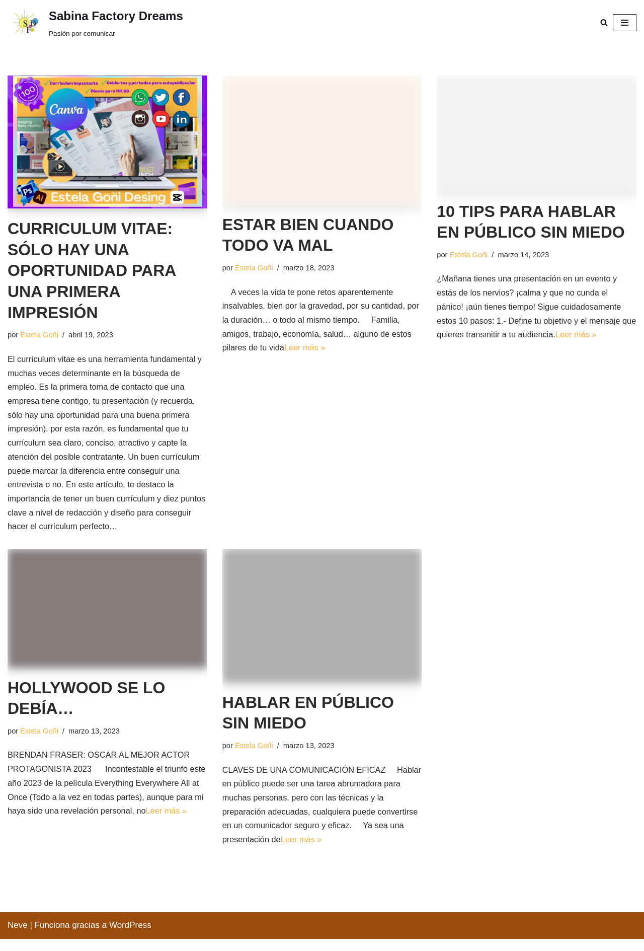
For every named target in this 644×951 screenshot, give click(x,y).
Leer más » (342, 350)
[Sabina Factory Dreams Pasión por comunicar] (95, 23)
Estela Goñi (40, 335)
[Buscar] (604, 22)
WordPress (130, 937)
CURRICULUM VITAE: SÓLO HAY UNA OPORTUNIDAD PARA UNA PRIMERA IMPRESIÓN (92, 270)
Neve (18, 937)
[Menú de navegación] (624, 22)
